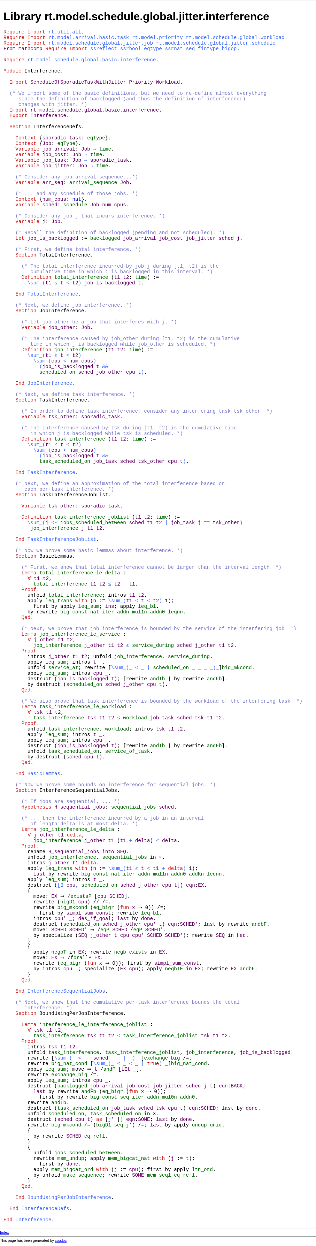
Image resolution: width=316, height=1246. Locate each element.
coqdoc (61, 1241)
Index (4, 1232)
